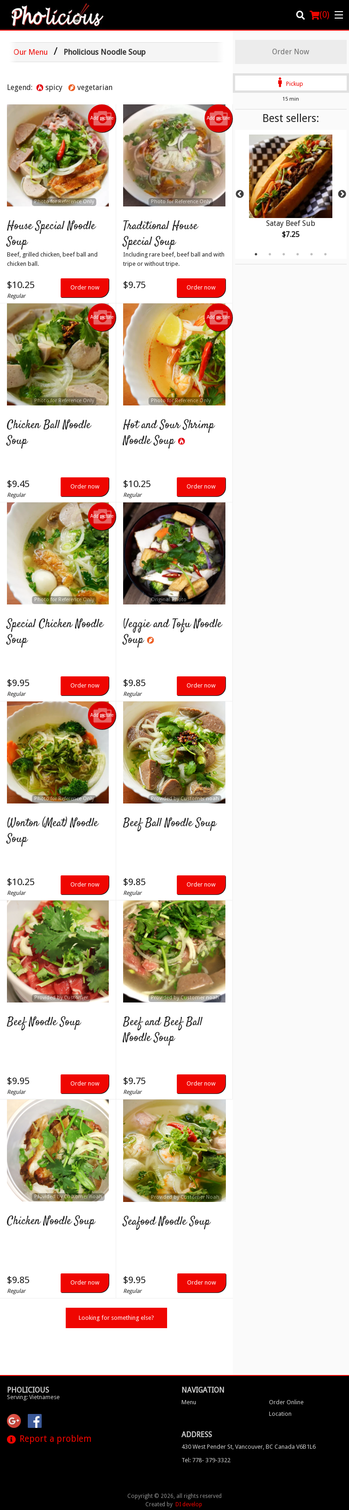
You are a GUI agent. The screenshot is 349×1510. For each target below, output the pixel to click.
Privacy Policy (138, 1495)
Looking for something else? (116, 1317)
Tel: (206, 1425)
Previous (239, 194)
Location (280, 1379)
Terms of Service (190, 1495)
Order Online (286, 1367)
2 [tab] (269, 254)
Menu (188, 1367)
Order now (85, 287)
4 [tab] (297, 254)
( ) (320, 15)
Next (342, 194)
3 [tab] (283, 254)
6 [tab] (325, 254)
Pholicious (28, 1355)
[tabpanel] (290, 194)
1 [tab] (256, 254)
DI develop (188, 1470)
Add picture (102, 118)
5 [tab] (311, 254)
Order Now (290, 51)
